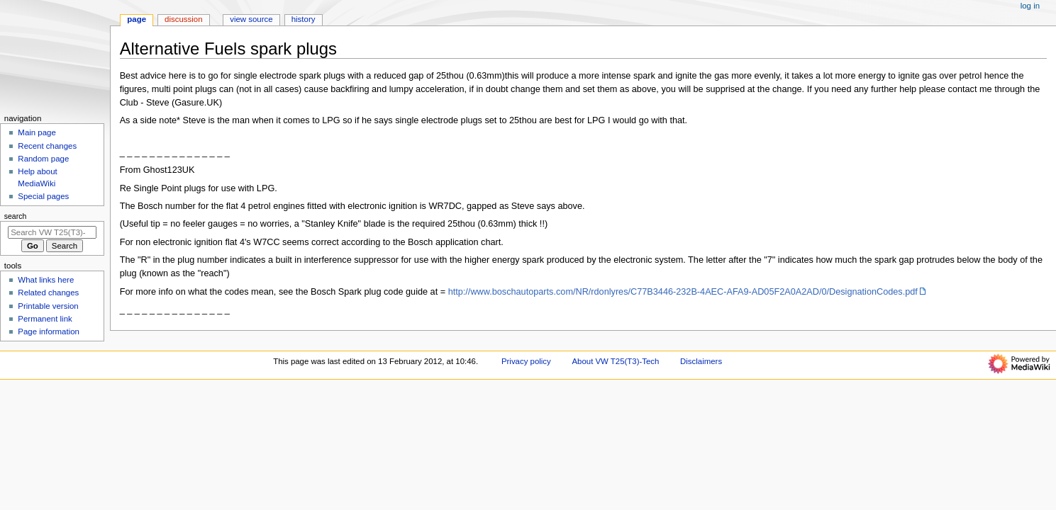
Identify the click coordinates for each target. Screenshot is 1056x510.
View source (251, 19)
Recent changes (47, 146)
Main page (37, 132)
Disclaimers (701, 361)
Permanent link (45, 318)
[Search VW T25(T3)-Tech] (52, 232)
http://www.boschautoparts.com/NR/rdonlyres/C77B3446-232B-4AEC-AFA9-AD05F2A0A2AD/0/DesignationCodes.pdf (683, 292)
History (303, 19)
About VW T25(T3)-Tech (615, 361)
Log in (1030, 5)
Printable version (48, 306)
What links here (46, 280)
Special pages (43, 196)
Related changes (48, 292)
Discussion (183, 19)
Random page (43, 158)
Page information (48, 331)
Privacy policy (526, 361)
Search (15, 216)
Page (136, 19)
